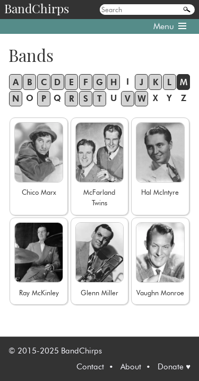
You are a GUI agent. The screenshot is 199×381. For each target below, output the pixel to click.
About (130, 366)
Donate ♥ (174, 366)
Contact (90, 366)
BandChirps (36, 8)
